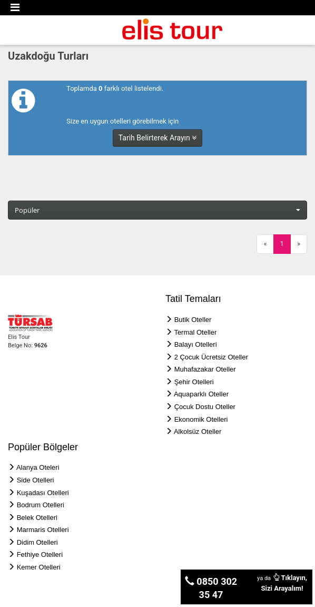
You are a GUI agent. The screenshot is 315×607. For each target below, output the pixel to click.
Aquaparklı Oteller (201, 394)
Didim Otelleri (37, 542)
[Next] (298, 244)
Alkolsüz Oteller (197, 431)
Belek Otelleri (37, 517)
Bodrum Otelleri (40, 505)
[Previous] (265, 244)
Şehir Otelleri (194, 382)
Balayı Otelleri (195, 344)
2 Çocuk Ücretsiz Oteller (211, 357)
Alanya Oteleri (38, 467)
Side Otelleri (35, 480)
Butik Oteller (193, 320)
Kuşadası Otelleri (43, 493)
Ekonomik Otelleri (201, 419)
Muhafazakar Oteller (205, 369)
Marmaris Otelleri (43, 530)
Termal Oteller (195, 332)
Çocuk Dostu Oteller (204, 407)
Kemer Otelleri (39, 567)
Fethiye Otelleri (40, 554)
